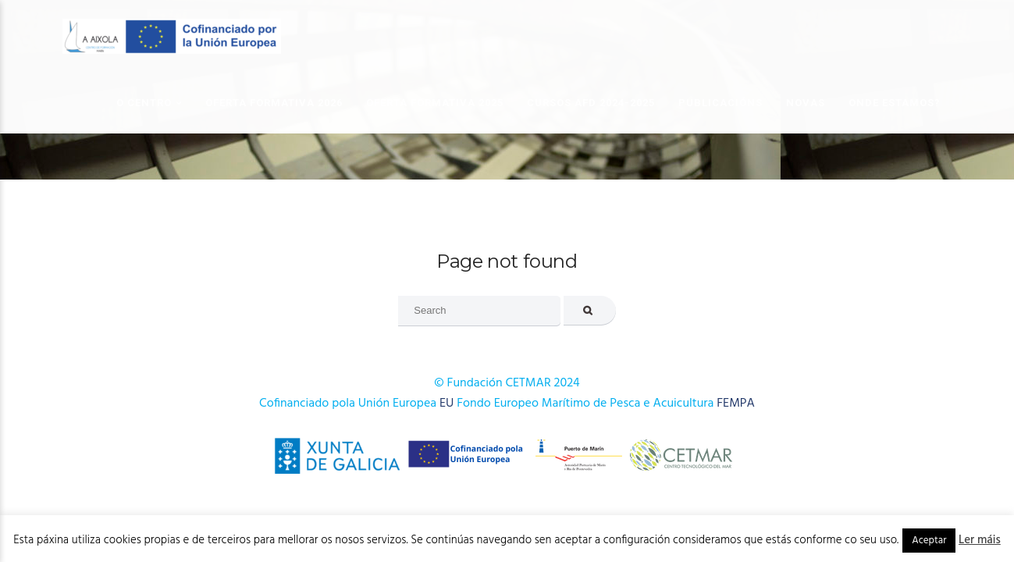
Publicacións (720, 102)
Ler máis (980, 540)
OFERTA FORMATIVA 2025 (434, 102)
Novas (805, 102)
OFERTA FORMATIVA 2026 (274, 102)
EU (446, 403)
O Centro (144, 102)
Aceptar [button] (929, 540)
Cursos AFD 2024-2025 (591, 102)
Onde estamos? (895, 102)
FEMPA (736, 403)
